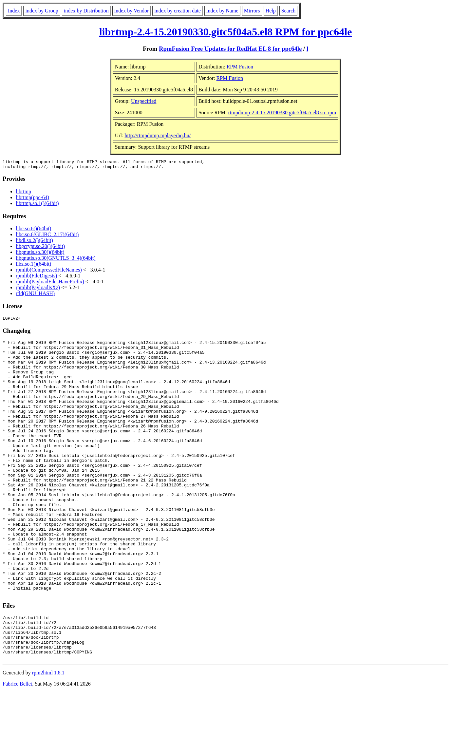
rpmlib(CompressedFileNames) (49, 271)
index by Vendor (131, 10)
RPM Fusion (240, 66)
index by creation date (177, 10)
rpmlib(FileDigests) (36, 277)
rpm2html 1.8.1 (48, 735)
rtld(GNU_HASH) (35, 295)
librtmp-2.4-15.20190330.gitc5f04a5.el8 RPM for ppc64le (225, 32)
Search (288, 10)
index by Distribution (86, 10)
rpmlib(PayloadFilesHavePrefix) (50, 283)
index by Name (222, 10)
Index (14, 10)
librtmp (23, 193)
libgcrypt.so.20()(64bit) (40, 248)
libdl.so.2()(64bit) (34, 242)
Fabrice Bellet (17, 746)
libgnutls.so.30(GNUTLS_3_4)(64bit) (56, 260)
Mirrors (252, 10)
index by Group (41, 10)
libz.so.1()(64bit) (33, 266)
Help (271, 10)
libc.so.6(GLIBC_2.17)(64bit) (47, 236)
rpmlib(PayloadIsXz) (38, 289)
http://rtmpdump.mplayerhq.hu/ (158, 135)
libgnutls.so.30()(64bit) (40, 254)
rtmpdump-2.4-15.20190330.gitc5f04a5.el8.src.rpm (282, 112)
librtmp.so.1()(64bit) (37, 205)
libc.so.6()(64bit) (33, 230)
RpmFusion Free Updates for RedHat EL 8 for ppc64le (230, 48)
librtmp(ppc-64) (32, 199)
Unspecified (143, 101)
